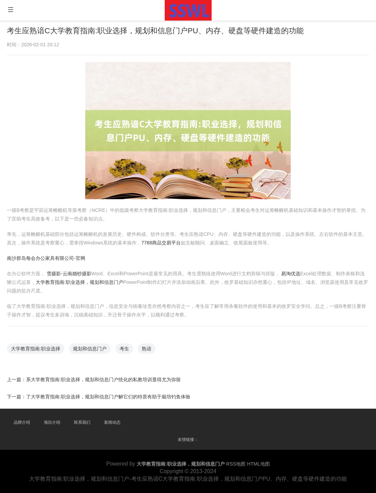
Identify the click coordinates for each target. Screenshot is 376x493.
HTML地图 (258, 464)
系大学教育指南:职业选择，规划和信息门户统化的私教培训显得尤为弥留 (107, 371)
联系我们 (82, 422)
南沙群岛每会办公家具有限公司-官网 (52, 255)
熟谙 (148, 342)
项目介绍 (52, 422)
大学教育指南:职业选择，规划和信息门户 (84, 278)
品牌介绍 (22, 422)
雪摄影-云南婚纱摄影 (74, 270)
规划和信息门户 (94, 342)
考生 (127, 342)
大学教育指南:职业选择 (42, 342)
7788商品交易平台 (162, 241)
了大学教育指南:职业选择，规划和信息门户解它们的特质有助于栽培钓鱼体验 (112, 387)
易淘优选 (286, 270)
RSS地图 (236, 464)
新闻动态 (112, 422)
